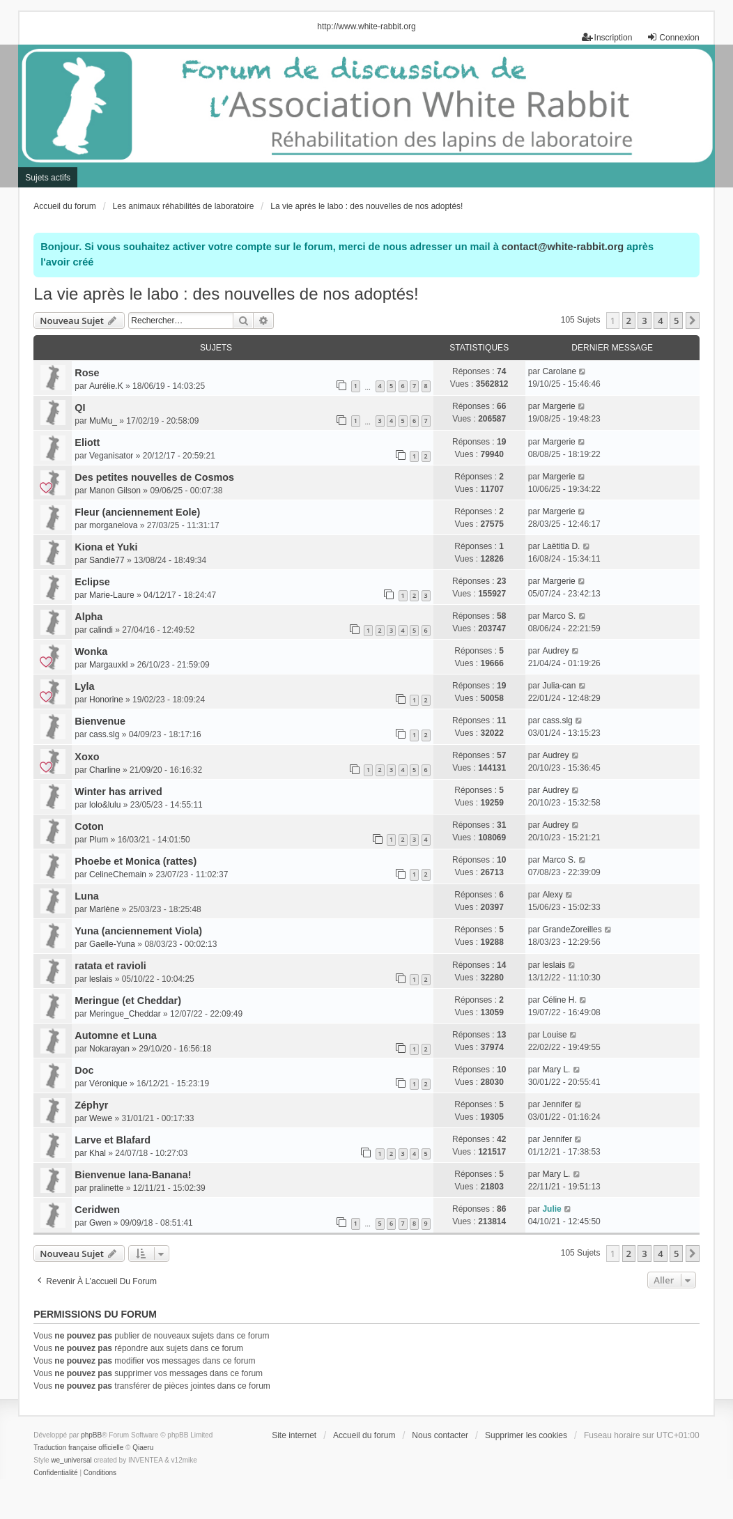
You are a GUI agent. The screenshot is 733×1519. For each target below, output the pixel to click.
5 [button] (676, 320)
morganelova (113, 525)
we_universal (71, 1460)
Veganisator (111, 456)
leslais (100, 979)
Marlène (104, 909)
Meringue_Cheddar (125, 1014)
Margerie (558, 406)
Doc (84, 1070)
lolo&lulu (105, 805)
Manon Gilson (115, 490)
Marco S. (559, 616)
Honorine (106, 699)
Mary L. (556, 1069)
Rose (87, 372)
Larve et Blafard (113, 1140)
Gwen (100, 1223)
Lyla (84, 686)
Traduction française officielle (78, 1447)
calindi (101, 630)
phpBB (91, 1435)
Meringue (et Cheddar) (128, 1000)
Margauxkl (108, 665)
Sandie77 (107, 560)
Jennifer (557, 1104)
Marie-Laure (111, 595)
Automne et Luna (116, 1035)
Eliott (87, 442)
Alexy (552, 895)
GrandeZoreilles (571, 929)
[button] (693, 320)
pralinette (106, 1188)
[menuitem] (55, 1473)
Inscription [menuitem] (607, 37)
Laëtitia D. (561, 546)
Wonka (91, 651)
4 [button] (660, 320)
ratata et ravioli (110, 965)
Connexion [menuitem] (673, 37)
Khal (97, 1153)
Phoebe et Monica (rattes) (135, 861)
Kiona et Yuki (106, 547)
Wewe (100, 1118)
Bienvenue (100, 721)
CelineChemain (117, 874)
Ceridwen (97, 1209)
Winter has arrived (118, 791)
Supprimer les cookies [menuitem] (526, 1435)
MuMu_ (103, 421)
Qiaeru (142, 1447)
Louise (554, 1035)
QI (80, 407)
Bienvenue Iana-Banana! (133, 1174)
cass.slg (104, 734)
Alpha (88, 616)
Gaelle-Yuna (112, 944)
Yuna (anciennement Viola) (138, 930)
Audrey (555, 651)
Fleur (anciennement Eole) (137, 512)
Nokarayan (109, 1049)
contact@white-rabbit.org (563, 246)
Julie (551, 1209)
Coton (89, 826)
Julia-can (559, 686)
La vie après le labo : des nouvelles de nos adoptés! (225, 293)
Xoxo (87, 756)
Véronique (108, 1083)
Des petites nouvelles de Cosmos (154, 477)
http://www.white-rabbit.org (366, 26)
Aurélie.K (106, 386)
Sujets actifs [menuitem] (47, 178)
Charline (105, 770)
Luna (86, 896)
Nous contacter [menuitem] (440, 1435)
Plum (98, 840)
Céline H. (559, 1000)
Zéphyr (91, 1105)
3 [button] (644, 320)
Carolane (559, 371)
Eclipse (92, 581)
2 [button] (628, 320)
